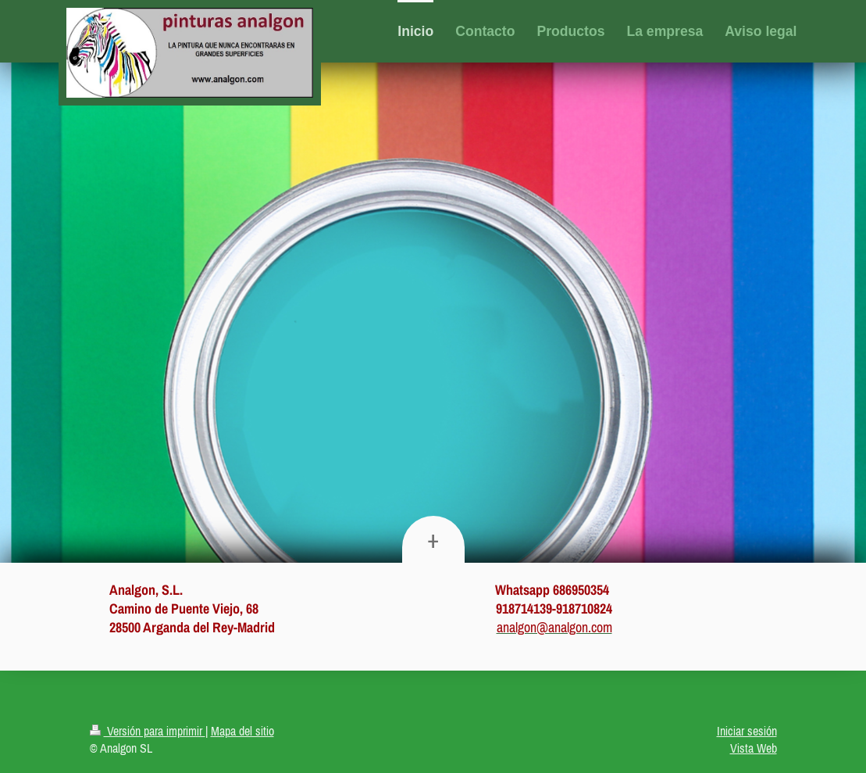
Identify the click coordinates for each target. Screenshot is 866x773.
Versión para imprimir (147, 731)
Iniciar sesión (747, 731)
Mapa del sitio (242, 731)
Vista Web (753, 748)
